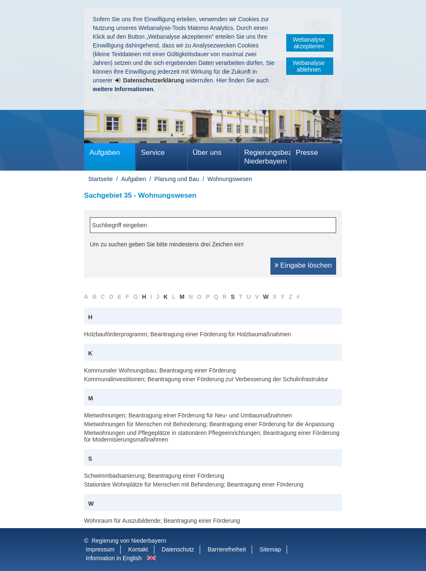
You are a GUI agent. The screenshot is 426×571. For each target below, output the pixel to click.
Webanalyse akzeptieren (309, 43)
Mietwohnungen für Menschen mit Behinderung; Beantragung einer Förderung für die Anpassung (209, 424)
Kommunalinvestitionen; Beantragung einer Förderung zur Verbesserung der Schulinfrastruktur (206, 379)
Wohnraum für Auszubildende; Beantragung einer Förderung (162, 520)
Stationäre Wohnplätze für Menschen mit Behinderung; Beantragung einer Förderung (193, 484)
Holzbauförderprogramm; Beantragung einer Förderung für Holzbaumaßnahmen (187, 334)
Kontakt (138, 549)
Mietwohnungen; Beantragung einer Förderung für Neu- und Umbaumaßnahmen (188, 415)
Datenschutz (178, 549)
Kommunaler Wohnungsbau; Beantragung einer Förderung (160, 370)
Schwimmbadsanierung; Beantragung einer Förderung (154, 475)
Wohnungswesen (230, 179)
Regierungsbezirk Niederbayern (267, 157)
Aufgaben (104, 152)
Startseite (100, 179)
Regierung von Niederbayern (129, 540)
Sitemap (270, 549)
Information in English (114, 558)
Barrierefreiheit (227, 549)
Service (153, 152)
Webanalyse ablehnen (309, 66)
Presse (307, 152)
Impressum (100, 549)
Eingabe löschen (306, 265)
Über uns (207, 152)
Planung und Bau (176, 179)
